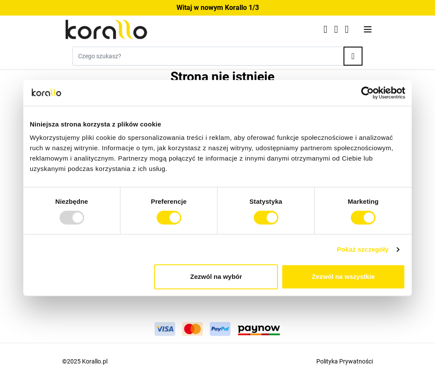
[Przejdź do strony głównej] (188, 29)
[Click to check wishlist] (326, 29)
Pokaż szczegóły (363, 249)
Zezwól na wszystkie (343, 276)
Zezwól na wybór (216, 276)
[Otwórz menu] (367, 29)
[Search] (353, 56)
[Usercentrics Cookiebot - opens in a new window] (367, 92)
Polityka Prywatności (344, 361)
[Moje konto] (336, 29)
